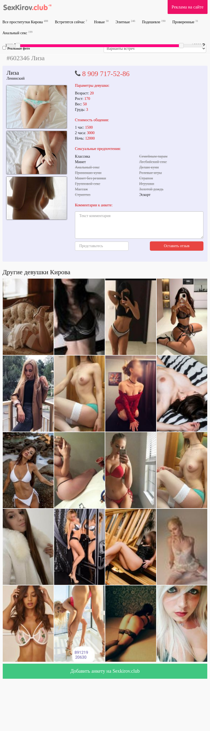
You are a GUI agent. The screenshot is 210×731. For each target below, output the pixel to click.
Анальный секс (17, 32)
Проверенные (185, 21)
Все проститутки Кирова (25, 21)
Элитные (125, 21)
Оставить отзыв (176, 246)
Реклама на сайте (187, 7)
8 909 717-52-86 (106, 74)
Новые (101, 21)
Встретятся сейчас (71, 21)
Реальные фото (16, 48)
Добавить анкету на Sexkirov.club (105, 671)
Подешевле (153, 21)
